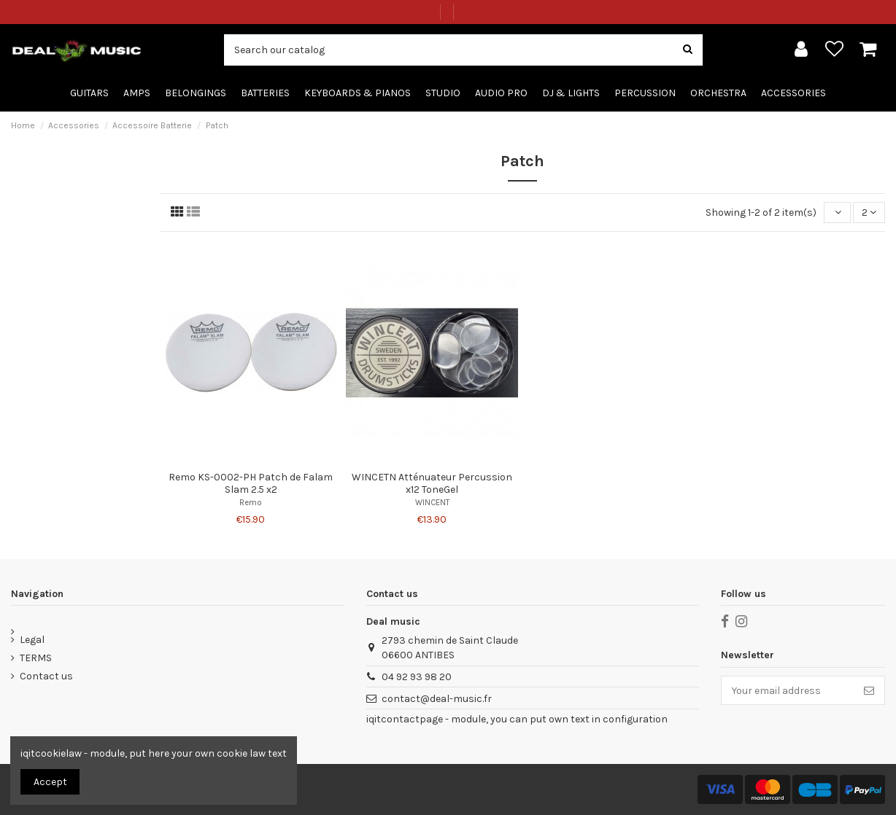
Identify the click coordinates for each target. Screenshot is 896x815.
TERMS (36, 658)
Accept (50, 782)
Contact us (46, 676)
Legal (32, 639)
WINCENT (432, 502)
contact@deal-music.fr (437, 699)
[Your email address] (788, 690)
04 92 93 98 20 (417, 677)
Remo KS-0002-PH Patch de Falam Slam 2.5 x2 (251, 483)
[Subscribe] (869, 690)
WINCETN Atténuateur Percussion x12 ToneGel (432, 483)
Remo (250, 502)
